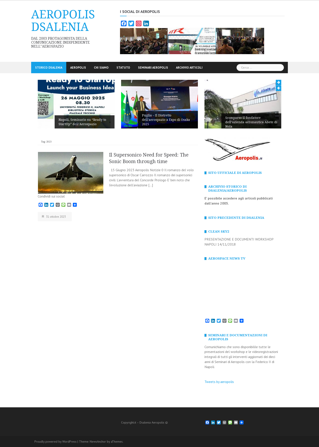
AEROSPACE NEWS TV (226, 258)
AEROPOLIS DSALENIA (63, 21)
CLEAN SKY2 (218, 231)
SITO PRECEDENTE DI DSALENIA (236, 218)
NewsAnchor (98, 441)
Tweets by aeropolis (219, 381)
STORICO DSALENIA (48, 67)
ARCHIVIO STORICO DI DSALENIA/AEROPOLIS (227, 188)
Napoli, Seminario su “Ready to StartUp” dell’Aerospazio (82, 122)
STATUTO (123, 67)
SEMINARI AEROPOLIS (153, 67)
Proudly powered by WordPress (55, 441)
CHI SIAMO (101, 67)
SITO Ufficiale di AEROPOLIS (235, 173)
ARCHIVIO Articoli (189, 67)
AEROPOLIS (78, 67)
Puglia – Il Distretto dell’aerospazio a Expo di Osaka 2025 (166, 120)
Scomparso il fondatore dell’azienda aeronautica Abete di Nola (251, 122)
